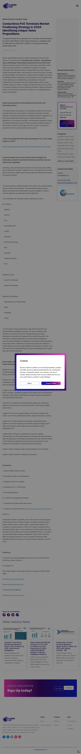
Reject (30, 383)
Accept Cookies (51, 383)
